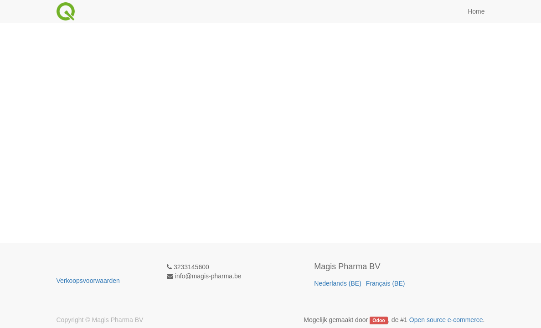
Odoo (378, 320)
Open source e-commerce (446, 319)
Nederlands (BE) (337, 283)
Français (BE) (385, 283)
